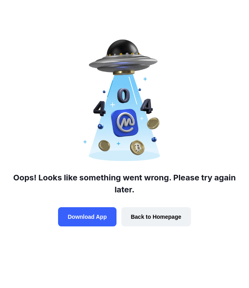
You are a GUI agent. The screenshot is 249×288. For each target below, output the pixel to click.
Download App (87, 217)
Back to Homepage (156, 217)
